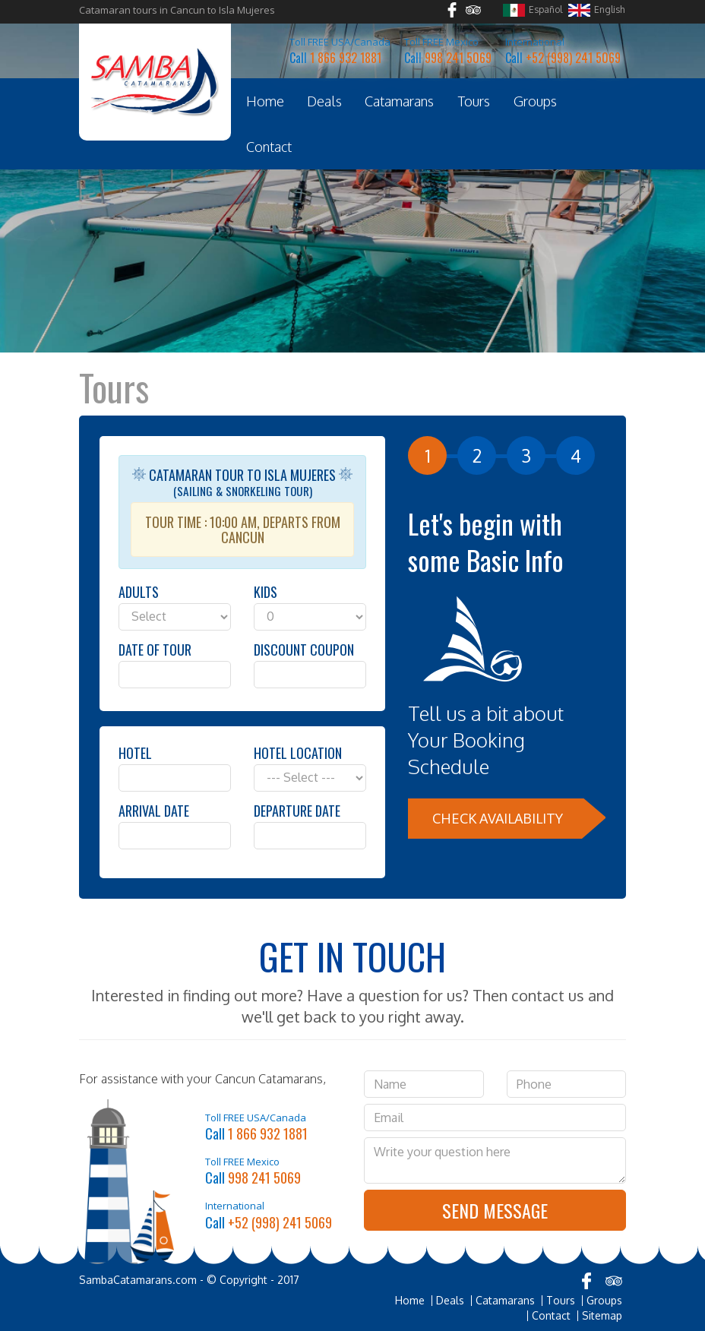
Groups (535, 101)
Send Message (495, 1210)
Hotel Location (298, 752)
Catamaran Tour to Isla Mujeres (242, 511)
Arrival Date (154, 810)
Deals (324, 101)
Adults (139, 591)
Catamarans (399, 101)
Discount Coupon (304, 649)
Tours (474, 101)
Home (265, 101)
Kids (265, 591)
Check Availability (497, 818)
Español (532, 10)
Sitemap (602, 1315)
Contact (269, 146)
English (596, 10)
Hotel (135, 752)
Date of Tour (155, 649)
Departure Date (297, 810)
